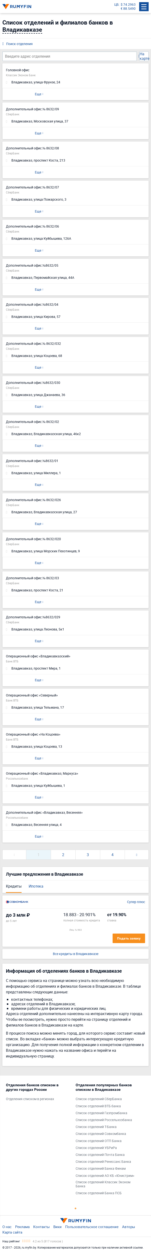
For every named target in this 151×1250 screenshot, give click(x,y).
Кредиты (14, 886)
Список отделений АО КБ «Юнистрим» (105, 1176)
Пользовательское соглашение (92, 1227)
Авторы (128, 1227)
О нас (7, 1227)
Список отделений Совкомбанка (101, 1134)
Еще (38, 94)
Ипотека (36, 886)
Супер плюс (136, 902)
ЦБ (116, 5)
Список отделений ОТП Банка (99, 1141)
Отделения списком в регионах (30, 1099)
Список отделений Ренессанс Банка (103, 1162)
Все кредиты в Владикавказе (75, 954)
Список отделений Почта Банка (100, 1155)
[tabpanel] (38, 1093)
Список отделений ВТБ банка (98, 1106)
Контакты (41, 1227)
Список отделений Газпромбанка (101, 1113)
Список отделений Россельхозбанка (104, 1120)
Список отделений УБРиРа (96, 1148)
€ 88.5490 (128, 9)
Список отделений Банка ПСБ (99, 1193)
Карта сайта (12, 1232)
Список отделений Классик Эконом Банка (103, 1184)
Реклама (22, 1227)
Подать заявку (129, 938)
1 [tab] (75, 1208)
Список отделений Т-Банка (96, 1127)
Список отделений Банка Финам (101, 1169)
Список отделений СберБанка (99, 1099)
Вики (57, 1227)
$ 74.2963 (128, 5)
